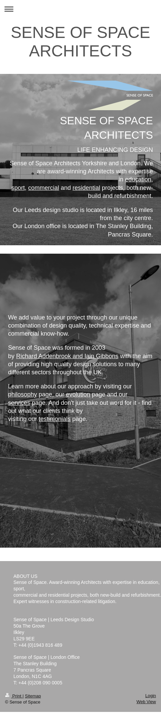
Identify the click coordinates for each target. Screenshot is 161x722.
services (19, 402)
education (138, 179)
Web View (146, 701)
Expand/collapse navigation (80, 9)
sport (18, 187)
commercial (43, 187)
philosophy (22, 394)
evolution (78, 394)
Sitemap (33, 695)
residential (86, 187)
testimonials (55, 419)
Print (14, 695)
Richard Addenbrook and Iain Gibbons (67, 356)
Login (150, 695)
